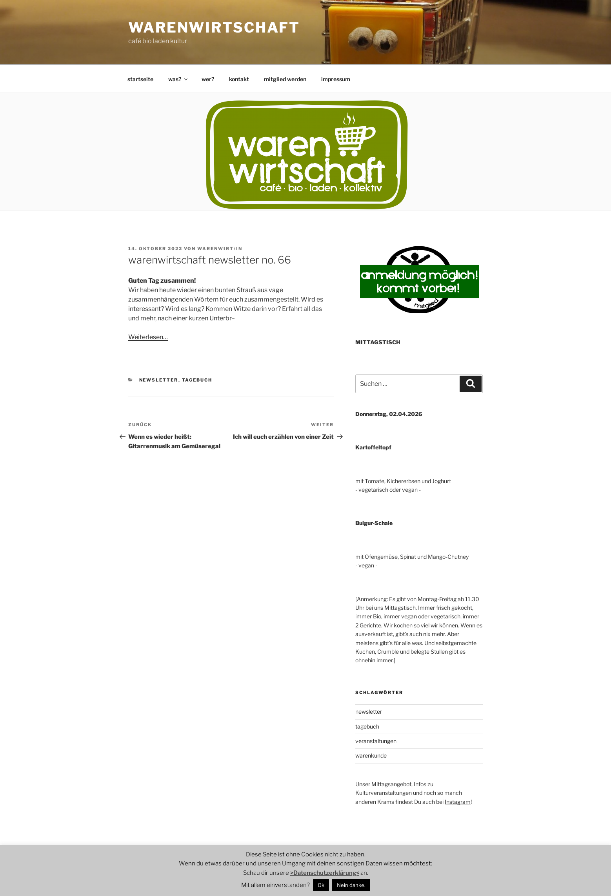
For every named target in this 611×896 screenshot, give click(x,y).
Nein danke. (351, 885)
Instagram (458, 801)
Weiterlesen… (148, 337)
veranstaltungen (375, 741)
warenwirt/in (219, 248)
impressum (335, 79)
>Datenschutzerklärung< (324, 872)
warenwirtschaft (214, 27)
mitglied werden (285, 79)
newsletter (158, 380)
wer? (208, 79)
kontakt (239, 79)
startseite (140, 79)
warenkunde (371, 755)
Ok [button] (321, 885)
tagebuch (197, 380)
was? (178, 79)
